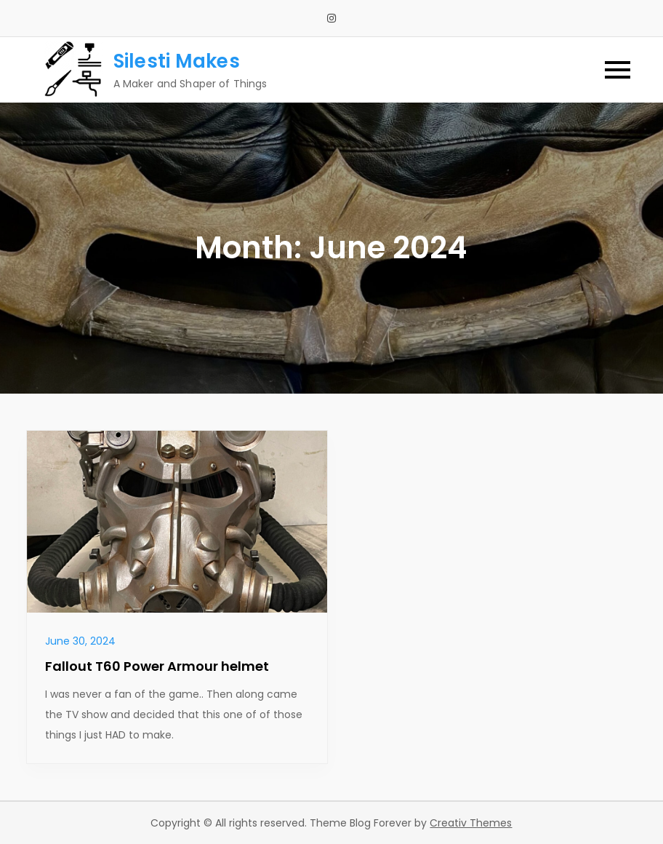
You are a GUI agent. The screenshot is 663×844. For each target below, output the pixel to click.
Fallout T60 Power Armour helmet (157, 666)
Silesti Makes (176, 61)
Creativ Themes (471, 823)
